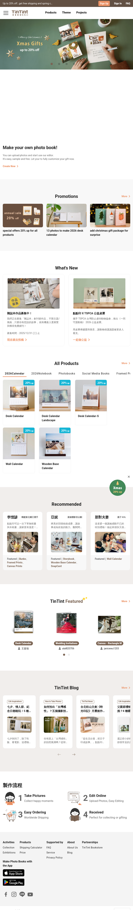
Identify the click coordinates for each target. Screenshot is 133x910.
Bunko (22, 552)
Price (23, 846)
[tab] (50, 13)
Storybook (68, 552)
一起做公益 (81, 339)
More (126, 196)
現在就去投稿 (17, 339)
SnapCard (56, 559)
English (124, 904)
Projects (81, 12)
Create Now (10, 166)
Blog (69, 846)
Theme (66, 12)
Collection (8, 841)
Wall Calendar (114, 552)
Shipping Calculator (31, 841)
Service (50, 846)
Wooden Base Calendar (63, 556)
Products (50, 12)
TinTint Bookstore (92, 841)
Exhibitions (9, 846)
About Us (72, 841)
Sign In (118, 3)
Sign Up (104, 3)
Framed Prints (15, 556)
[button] (23, 616)
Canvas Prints (14, 559)
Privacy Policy (54, 851)
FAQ (128, 3)
